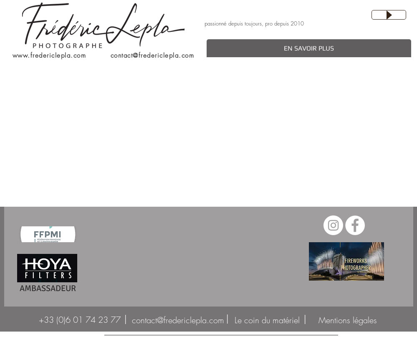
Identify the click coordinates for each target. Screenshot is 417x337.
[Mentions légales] (348, 320)
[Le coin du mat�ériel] (267, 320)
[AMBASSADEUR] (48, 288)
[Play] (389, 14)
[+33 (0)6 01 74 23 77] (80, 320)
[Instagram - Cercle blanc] (333, 225)
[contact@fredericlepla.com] (178, 320)
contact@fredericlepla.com (153, 55)
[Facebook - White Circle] (355, 225)
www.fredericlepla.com (49, 55)
